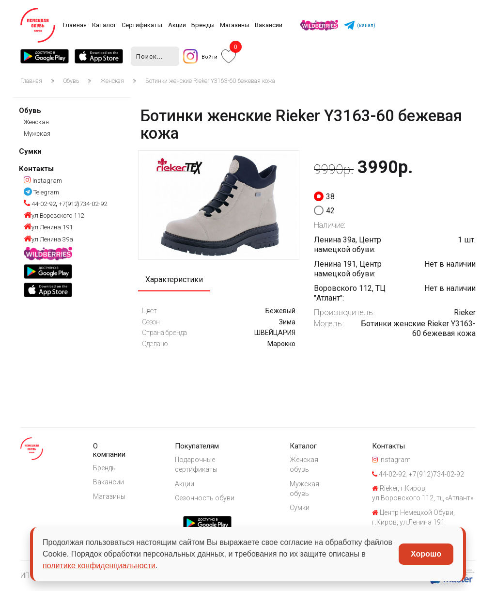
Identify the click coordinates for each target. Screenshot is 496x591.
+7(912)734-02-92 (82, 204)
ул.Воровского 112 (54, 215)
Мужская (37, 133)
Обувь (71, 81)
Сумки (30, 151)
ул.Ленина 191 (48, 227)
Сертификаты (142, 25)
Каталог (104, 25)
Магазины (234, 25)
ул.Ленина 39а (48, 239)
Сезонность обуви (204, 498)
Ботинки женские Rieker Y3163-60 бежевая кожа (210, 81)
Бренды (203, 25)
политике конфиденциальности (99, 565)
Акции (177, 25)
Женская (112, 81)
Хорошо (426, 554)
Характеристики (174, 279)
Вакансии (268, 25)
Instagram (43, 180)
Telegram (41, 192)
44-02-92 (40, 204)
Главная (75, 25)
